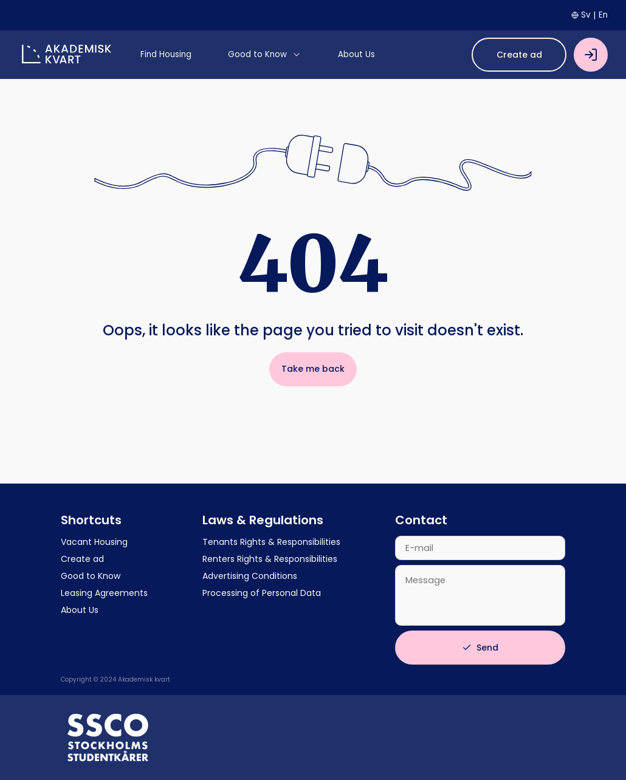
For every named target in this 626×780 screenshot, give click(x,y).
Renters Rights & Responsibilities (269, 559)
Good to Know (90, 576)
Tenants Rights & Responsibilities (271, 542)
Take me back (313, 369)
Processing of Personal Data (261, 593)
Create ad (519, 55)
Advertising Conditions (249, 576)
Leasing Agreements (104, 593)
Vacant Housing (94, 542)
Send (480, 647)
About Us (79, 610)
